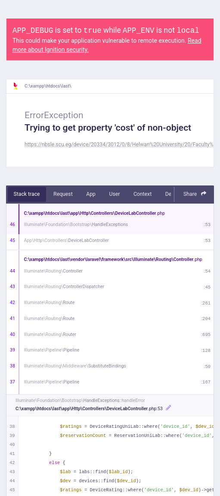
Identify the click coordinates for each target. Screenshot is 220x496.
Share (195, 194)
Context (142, 194)
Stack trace (27, 194)
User (114, 194)
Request (63, 194)
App (91, 194)
